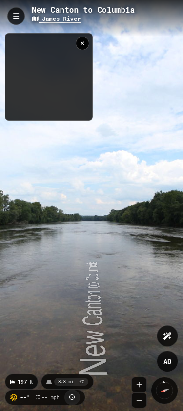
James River (56, 18)
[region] (48, 77)
